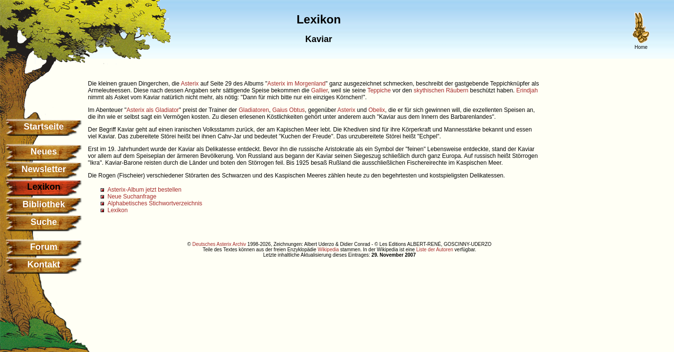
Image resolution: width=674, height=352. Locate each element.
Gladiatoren (254, 110)
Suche (43, 222)
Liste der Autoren (434, 249)
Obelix (376, 110)
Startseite (43, 127)
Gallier (319, 90)
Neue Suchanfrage (131, 196)
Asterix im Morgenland (296, 83)
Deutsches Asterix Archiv (219, 244)
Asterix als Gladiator (152, 110)
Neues (43, 151)
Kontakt (43, 264)
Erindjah (527, 90)
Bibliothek (43, 204)
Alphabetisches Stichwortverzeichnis (154, 203)
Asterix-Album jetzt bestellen (144, 189)
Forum (44, 247)
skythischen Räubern (441, 90)
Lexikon (117, 210)
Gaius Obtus (288, 110)
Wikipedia (327, 249)
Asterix (190, 83)
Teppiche (379, 90)
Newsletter (43, 169)
